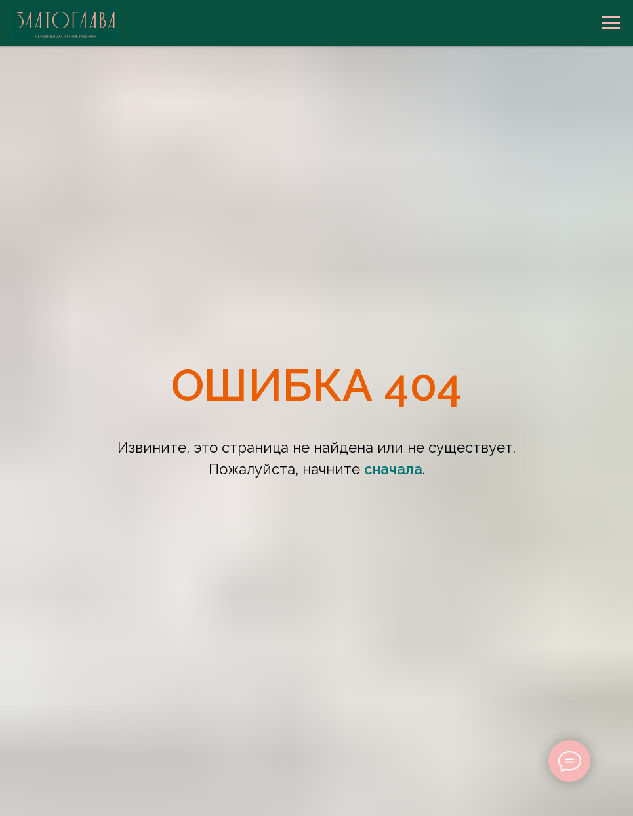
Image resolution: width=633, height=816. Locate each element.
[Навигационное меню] (611, 23)
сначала (393, 469)
